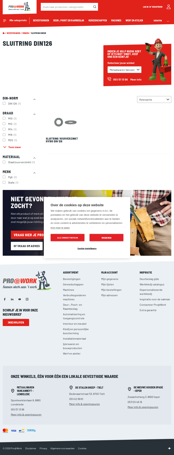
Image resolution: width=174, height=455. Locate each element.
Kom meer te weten (60, 227)
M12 (12, 123)
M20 (13, 140)
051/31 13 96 (17, 409)
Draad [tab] (8, 113)
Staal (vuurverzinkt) (22, 162)
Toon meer (14, 147)
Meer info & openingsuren (26, 414)
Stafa (13, 182)
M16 (12, 134)
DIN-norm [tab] (10, 98)
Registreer (157, 7)
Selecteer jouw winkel (120, 62)
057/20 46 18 (135, 401)
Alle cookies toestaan (67, 237)
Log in (146, 7)
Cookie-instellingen (87, 248)
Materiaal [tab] (11, 157)
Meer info (136, 79)
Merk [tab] (7, 172)
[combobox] (69, 7)
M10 (12, 118)
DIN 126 (14, 103)
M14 (12, 129)
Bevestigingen (13, 33)
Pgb (12, 177)
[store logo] (20, 7)
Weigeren (107, 237)
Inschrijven (16, 322)
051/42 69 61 (76, 398)
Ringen (26, 33)
